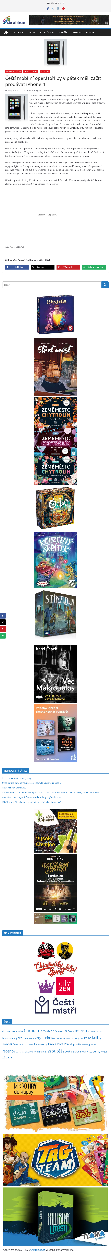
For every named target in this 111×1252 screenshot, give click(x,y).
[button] (22, 32)
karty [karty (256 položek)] (77, 1038)
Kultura (16, 32)
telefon (50, 90)
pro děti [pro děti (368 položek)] (77, 1044)
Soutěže (63, 32)
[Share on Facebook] (17, 267)
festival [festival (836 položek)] (80, 1031)
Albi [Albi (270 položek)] (3, 1031)
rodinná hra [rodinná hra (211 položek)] (24, 1052)
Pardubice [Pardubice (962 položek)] (55, 1044)
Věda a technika (30, 71)
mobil (44, 90)
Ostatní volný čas (13, 71)
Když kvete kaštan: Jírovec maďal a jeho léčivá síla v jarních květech (33, 802)
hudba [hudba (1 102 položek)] (46, 1037)
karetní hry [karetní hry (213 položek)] (70, 1038)
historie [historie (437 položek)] (6, 1038)
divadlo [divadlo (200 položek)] (60, 1031)
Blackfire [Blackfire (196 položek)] (9, 1031)
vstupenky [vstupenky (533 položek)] (93, 1051)
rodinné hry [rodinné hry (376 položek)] (35, 1051)
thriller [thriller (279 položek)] (73, 1051)
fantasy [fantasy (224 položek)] (71, 1031)
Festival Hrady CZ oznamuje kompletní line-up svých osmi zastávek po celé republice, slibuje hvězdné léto (51, 792)
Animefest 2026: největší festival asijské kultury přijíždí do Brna (31, 797)
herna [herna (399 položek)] (99, 1031)
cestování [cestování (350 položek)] (18, 1031)
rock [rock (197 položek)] (17, 1052)
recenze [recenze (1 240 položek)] (8, 1051)
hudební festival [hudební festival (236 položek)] (58, 1038)
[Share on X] (42, 267)
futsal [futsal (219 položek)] (93, 1031)
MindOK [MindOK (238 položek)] (17, 1044)
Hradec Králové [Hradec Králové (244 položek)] (29, 1038)
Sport (31, 32)
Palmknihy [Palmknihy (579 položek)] (41, 1044)
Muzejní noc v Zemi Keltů (14, 787)
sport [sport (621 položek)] (66, 1051)
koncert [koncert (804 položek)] (8, 1044)
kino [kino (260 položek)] (82, 1038)
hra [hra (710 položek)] (19, 1038)
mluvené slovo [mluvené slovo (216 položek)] (27, 1045)
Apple (38, 90)
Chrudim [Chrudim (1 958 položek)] (32, 1030)
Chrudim (77, 32)
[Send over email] (94, 267)
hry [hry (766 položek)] (38, 1038)
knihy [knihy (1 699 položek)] (96, 1037)
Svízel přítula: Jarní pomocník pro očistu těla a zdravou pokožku (31, 783)
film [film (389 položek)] (88, 1031)
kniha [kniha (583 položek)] (87, 1038)
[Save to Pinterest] (68, 267)
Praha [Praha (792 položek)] (68, 1044)
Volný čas (45, 32)
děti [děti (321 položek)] (65, 1031)
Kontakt (91, 32)
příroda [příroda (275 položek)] (92, 1044)
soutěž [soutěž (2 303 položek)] (55, 1051)
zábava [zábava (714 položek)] (7, 1057)
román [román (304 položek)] (45, 1051)
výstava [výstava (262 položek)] (104, 1051)
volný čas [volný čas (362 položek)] (82, 1051)
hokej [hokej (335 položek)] (14, 1038)
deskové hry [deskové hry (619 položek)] (49, 1031)
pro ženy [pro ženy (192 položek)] (85, 1045)
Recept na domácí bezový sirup (17, 778)
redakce (29, 90)
